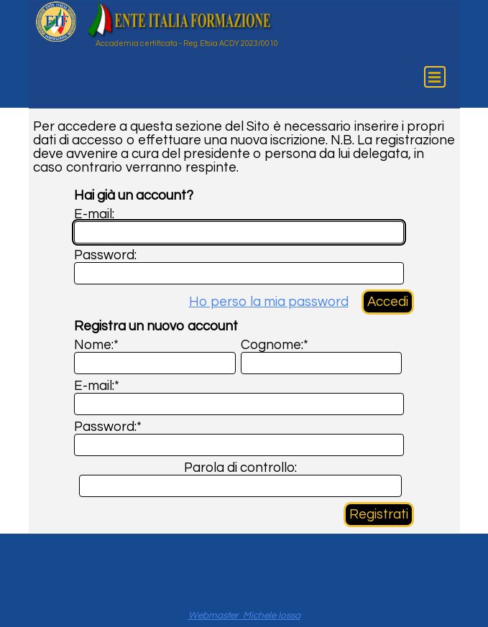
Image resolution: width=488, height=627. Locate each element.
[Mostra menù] (435, 77)
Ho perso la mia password (269, 302)
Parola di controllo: (240, 468)
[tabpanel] (244, 615)
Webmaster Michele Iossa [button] (244, 615)
